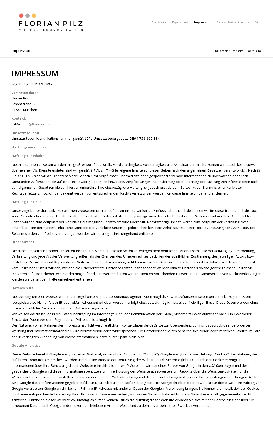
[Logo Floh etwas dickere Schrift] (51, 22)
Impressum (21, 50)
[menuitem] (159, 22)
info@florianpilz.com (39, 124)
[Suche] (256, 22)
